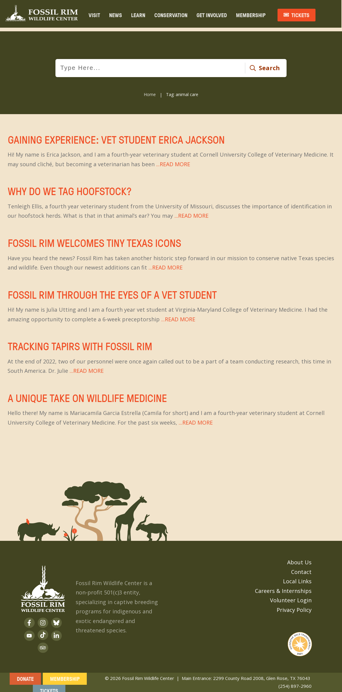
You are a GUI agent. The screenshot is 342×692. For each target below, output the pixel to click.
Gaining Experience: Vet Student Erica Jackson (171, 147)
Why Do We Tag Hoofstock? (171, 199)
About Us (299, 557)
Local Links (297, 576)
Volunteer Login (291, 595)
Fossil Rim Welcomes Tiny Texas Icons (171, 250)
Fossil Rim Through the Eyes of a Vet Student (171, 302)
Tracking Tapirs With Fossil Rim (171, 354)
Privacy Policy (294, 605)
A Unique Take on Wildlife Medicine (171, 406)
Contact (301, 567)
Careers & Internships (283, 586)
